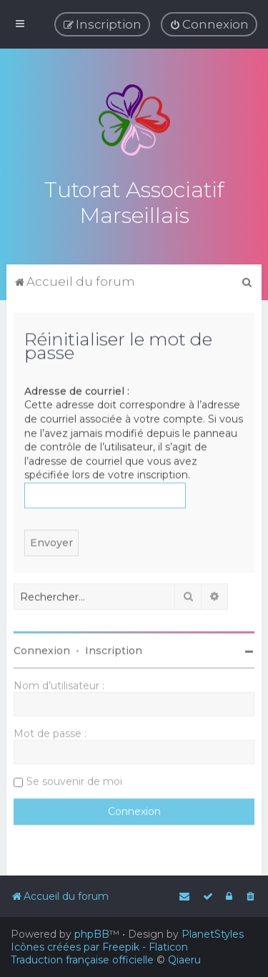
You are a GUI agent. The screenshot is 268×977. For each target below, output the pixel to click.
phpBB (91, 934)
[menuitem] (209, 24)
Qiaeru (184, 959)
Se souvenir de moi (74, 780)
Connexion (42, 649)
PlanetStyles (213, 934)
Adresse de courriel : (76, 389)
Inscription (113, 649)
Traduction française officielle (82, 959)
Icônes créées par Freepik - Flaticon (99, 947)
